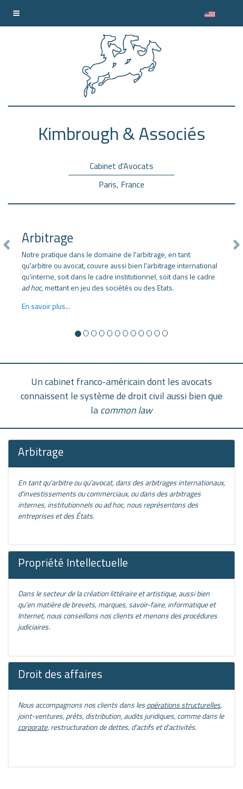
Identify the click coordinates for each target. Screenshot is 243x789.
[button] (6, 286)
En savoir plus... (46, 306)
